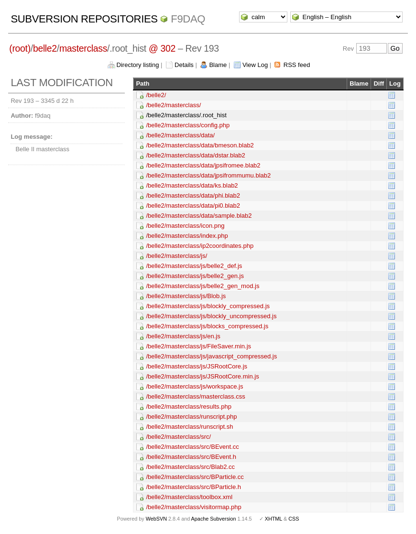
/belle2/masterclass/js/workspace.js (194, 386)
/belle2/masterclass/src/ (178, 436)
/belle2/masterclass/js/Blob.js (186, 296)
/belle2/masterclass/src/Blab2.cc (190, 466)
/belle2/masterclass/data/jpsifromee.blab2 (203, 165)
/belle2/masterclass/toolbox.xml (189, 497)
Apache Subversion (213, 519)
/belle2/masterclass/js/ (176, 255)
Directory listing (138, 64)
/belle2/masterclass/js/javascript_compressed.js (211, 356)
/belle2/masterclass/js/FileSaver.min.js (198, 346)
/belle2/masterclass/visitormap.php (193, 507)
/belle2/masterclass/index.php (187, 235)
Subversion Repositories (84, 19)
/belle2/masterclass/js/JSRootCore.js (196, 366)
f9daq (188, 19)
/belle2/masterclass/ (173, 105)
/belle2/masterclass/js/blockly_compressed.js (208, 306)
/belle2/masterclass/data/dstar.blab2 (195, 155)
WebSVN (156, 519)
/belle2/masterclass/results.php (188, 406)
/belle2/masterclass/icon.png (185, 225)
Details (184, 64)
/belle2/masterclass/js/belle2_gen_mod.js (202, 285)
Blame (218, 64)
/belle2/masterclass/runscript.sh (189, 426)
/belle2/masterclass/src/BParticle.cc (194, 476)
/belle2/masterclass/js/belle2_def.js (194, 265)
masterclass (83, 48)
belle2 (45, 48)
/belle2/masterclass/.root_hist (186, 115)
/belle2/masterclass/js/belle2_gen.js (195, 275)
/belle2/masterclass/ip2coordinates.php (199, 245)
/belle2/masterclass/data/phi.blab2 (193, 195)
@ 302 (162, 48)
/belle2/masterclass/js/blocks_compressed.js (207, 326)
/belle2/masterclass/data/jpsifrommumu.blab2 (208, 175)
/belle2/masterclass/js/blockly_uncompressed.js (211, 316)
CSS (293, 519)
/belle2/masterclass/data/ (180, 135)
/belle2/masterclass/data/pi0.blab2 (193, 205)
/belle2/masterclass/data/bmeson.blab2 (199, 145)
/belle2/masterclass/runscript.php (191, 416)
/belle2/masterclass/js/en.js (183, 336)
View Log (255, 64)
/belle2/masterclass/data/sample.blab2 (199, 215)
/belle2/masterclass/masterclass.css (195, 396)
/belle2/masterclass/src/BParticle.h (193, 486)
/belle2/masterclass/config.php (188, 125)
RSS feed (297, 64)
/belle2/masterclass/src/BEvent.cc (192, 446)
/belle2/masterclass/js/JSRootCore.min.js (202, 376)
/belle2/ (156, 95)
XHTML (273, 519)
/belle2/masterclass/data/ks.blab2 (192, 185)
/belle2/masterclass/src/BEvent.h (191, 456)
